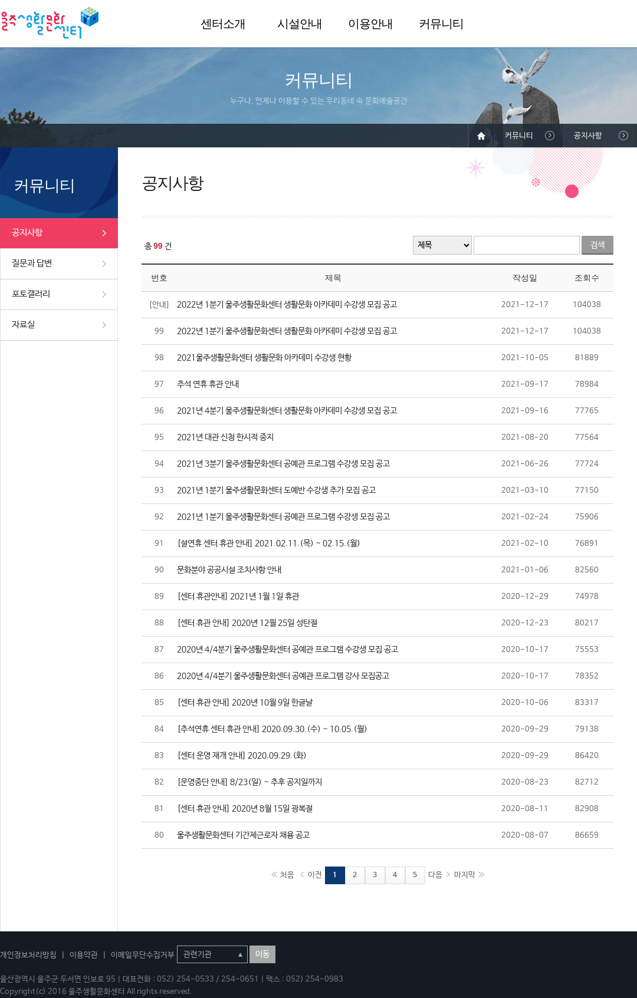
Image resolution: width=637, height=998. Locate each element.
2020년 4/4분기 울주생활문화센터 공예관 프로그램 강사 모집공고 (283, 676)
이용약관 (84, 955)
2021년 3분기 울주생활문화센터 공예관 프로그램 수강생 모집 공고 (283, 464)
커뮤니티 (441, 23)
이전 (315, 875)
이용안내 (370, 23)
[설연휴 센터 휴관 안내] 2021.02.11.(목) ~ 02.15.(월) (268, 543)
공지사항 (27, 233)
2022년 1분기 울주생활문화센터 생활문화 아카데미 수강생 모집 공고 (287, 304)
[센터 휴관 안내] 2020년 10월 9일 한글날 (245, 702)
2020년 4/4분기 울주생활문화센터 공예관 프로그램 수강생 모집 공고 (287, 649)
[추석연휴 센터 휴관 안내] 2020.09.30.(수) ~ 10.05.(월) (272, 729)
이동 (262, 954)
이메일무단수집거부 (143, 955)
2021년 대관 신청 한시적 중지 (225, 437)
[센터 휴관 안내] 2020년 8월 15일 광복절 (245, 808)
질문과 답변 (32, 263)
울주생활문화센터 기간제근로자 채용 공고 (243, 835)
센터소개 (223, 23)
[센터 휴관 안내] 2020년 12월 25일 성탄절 (247, 623)
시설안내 (299, 23)
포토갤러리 (31, 294)
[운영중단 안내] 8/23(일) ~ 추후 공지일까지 (249, 782)
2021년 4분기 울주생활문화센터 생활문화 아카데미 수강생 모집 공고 (287, 411)
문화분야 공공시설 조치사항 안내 (229, 570)
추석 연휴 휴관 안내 (208, 384)
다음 (435, 875)
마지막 (464, 875)
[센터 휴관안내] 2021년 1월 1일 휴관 (238, 596)
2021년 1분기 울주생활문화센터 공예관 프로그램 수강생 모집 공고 (283, 517)
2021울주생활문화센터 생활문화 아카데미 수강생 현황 (264, 358)
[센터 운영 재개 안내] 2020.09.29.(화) (242, 755)
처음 (287, 875)
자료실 (23, 325)
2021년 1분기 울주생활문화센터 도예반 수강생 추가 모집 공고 (276, 490)
